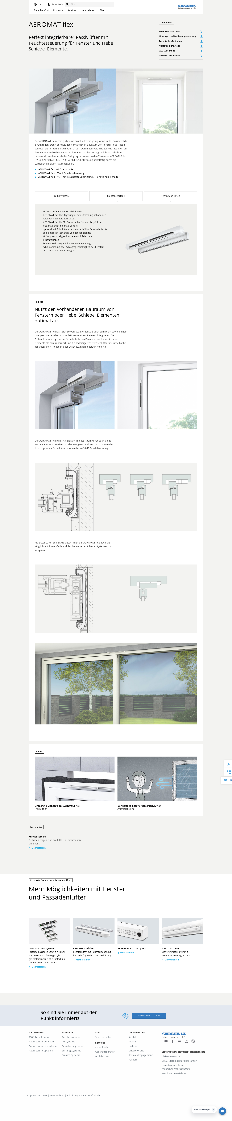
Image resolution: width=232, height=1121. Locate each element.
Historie (133, 1046)
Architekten (102, 1056)
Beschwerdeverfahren (174, 1073)
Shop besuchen (104, 1037)
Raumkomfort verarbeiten (43, 1046)
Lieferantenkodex (172, 1056)
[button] (61, 196)
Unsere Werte (136, 1051)
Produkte (58, 10)
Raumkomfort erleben (41, 1042)
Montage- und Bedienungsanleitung (181, 36)
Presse (132, 1042)
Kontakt (133, 1037)
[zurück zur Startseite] (187, 6)
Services (71, 10)
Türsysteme (68, 1042)
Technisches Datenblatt (181, 41)
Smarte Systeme (71, 1055)
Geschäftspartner (105, 1052)
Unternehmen (87, 10)
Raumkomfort (41, 10)
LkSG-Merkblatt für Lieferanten (179, 1061)
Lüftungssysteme (71, 1051)
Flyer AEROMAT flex (181, 32)
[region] (116, 233)
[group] (116, 239)
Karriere (133, 1060)
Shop (102, 10)
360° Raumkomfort (40, 1037)
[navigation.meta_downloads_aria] (55, 4)
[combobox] (91, 4)
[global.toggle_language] (38, 4)
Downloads (101, 1047)
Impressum (33, 1096)
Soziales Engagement (141, 1055)
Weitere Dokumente (181, 56)
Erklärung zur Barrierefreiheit (83, 1096)
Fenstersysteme (71, 1037)
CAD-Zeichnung (181, 51)
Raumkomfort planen (41, 1051)
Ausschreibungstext (181, 46)
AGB (44, 1096)
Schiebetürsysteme (72, 1046)
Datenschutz (57, 1096)
